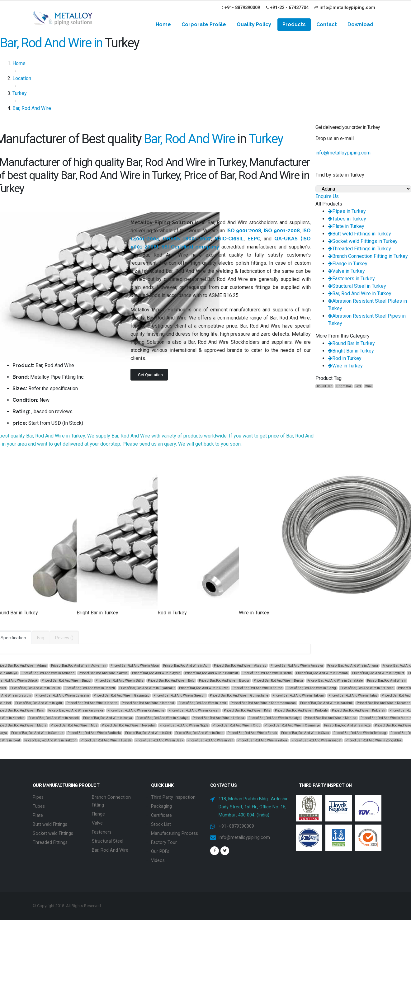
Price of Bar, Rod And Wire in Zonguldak (373, 740)
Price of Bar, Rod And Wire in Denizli (89, 688)
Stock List (161, 823)
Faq (40, 637)
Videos (158, 858)
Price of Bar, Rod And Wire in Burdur (224, 680)
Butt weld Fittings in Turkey (359, 234)
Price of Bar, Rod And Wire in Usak (159, 740)
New (45, 400)
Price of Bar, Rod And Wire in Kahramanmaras (263, 703)
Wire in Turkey (345, 366)
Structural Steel (107, 839)
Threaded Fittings (50, 840)
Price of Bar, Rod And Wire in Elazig (311, 688)
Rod (358, 386)
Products (294, 24)
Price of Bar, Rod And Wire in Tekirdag (359, 733)
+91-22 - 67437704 (287, 7)
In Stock (73, 423)
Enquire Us (327, 196)
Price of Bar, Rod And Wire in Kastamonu (135, 710)
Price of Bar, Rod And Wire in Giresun (180, 695)
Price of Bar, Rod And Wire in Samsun (37, 733)
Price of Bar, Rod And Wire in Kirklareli (358, 710)
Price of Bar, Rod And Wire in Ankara (352, 665)
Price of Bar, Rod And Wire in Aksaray (240, 665)
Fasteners (101, 830)
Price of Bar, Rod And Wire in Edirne (257, 688)
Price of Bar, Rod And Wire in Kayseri (194, 710)
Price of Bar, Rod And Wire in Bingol (66, 680)
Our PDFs (160, 849)
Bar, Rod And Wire (110, 848)
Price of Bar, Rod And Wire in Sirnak (252, 733)
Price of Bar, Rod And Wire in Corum (35, 688)
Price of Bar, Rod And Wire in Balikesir (211, 673)
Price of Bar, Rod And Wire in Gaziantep (121, 695)
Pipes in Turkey (347, 211)
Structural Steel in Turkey (357, 286)
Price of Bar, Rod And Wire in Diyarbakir (147, 688)
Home (163, 24)
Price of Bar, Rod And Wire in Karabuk (326, 703)
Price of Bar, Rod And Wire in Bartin (267, 673)
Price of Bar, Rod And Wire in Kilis (247, 710)
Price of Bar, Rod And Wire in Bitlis (120, 680)
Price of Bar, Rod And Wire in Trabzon (50, 740)
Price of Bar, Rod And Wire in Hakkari (298, 695)
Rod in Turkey (344, 358)
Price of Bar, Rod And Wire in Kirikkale (301, 710)
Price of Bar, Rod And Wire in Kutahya (162, 718)
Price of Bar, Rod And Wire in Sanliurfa (94, 733)
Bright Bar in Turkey (351, 351)
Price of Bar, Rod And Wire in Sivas (305, 733)
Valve (97, 822)
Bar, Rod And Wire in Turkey (359, 293)
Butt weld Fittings (50, 823)
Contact (326, 24)
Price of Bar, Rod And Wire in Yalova (262, 740)
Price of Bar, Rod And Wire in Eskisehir (62, 695)
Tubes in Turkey (347, 219)
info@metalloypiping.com (344, 7)
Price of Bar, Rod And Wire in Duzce (203, 688)
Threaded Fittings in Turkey (359, 249)
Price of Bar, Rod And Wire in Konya (107, 718)
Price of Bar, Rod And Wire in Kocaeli (53, 718)
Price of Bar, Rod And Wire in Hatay (352, 695)
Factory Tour (164, 840)
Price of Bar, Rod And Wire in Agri (186, 665)
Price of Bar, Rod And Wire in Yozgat (316, 740)
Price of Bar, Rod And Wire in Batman (322, 673)
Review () (64, 637)
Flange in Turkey (347, 264)
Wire (368, 386)
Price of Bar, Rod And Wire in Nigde (183, 725)
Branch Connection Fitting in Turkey (368, 256)
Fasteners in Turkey (351, 278)
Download (360, 24)
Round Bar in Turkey (351, 343)
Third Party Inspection (173, 797)
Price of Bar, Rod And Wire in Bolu (171, 680)
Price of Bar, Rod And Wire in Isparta (92, 703)
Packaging (161, 805)
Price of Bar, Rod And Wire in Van (210, 740)
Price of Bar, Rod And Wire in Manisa (330, 718)
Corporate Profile (204, 24)
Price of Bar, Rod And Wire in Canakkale (335, 680)
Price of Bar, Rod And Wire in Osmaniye (292, 725)
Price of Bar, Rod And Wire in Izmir (202, 703)
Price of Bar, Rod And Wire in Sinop (199, 733)
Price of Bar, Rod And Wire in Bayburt (378, 673)
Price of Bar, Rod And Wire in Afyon (135, 665)
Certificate (161, 814)
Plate (38, 814)
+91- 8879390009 (241, 7)
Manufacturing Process (174, 832)
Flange (98, 813)
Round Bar (324, 386)
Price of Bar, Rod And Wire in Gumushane (239, 695)
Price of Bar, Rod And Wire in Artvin (103, 673)
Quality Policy (254, 24)
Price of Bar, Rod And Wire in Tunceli (106, 740)
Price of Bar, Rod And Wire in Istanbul (148, 703)
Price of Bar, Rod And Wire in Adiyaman (78, 665)
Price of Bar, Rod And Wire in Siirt (148, 733)
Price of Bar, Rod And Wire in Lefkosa (218, 718)
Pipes (38, 797)
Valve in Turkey (346, 271)
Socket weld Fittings (53, 832)
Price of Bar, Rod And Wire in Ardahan (47, 673)
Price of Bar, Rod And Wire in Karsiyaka (75, 710)
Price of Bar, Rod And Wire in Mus (74, 725)
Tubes (39, 805)
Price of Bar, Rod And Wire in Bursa (278, 680)
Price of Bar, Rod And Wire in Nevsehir (128, 725)
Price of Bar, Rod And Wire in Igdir (38, 703)
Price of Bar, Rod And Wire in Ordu (236, 725)
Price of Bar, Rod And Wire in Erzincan (367, 688)
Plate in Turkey (346, 226)
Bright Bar (343, 386)
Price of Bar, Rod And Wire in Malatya (274, 718)
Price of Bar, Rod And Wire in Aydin (156, 673)
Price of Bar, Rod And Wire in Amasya (297, 665)
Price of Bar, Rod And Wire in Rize (347, 725)
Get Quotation (150, 374)
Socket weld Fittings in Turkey (363, 241)
